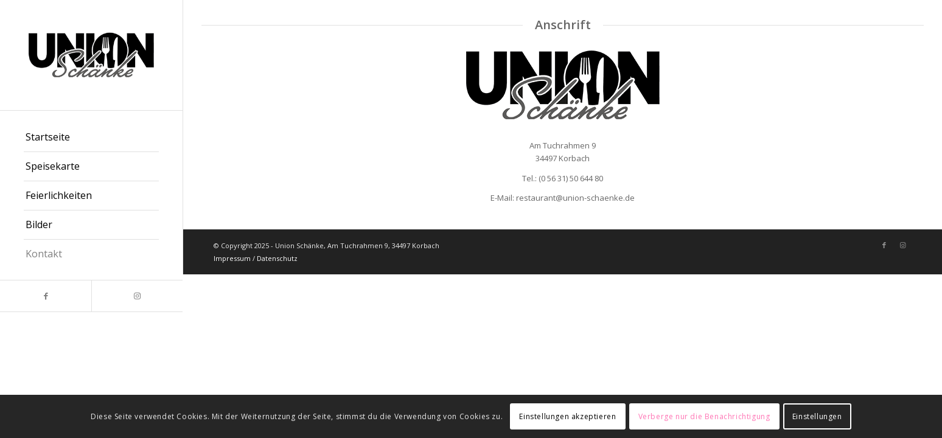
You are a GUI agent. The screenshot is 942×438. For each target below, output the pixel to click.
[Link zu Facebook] (45, 295)
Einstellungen (817, 416)
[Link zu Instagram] (137, 295)
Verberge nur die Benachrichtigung (704, 416)
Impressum (232, 258)
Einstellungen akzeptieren (567, 416)
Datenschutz (277, 258)
